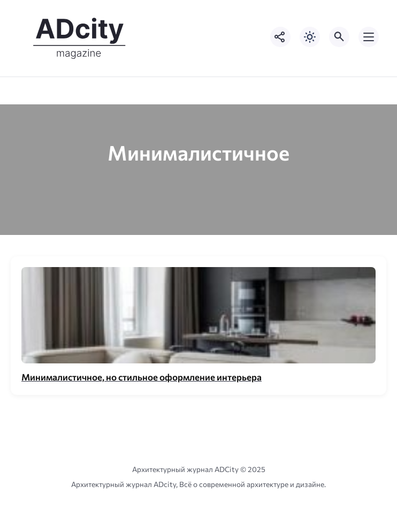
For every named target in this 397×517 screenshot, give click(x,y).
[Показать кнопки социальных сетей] (280, 37)
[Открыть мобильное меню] (368, 37)
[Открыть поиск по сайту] (339, 37)
